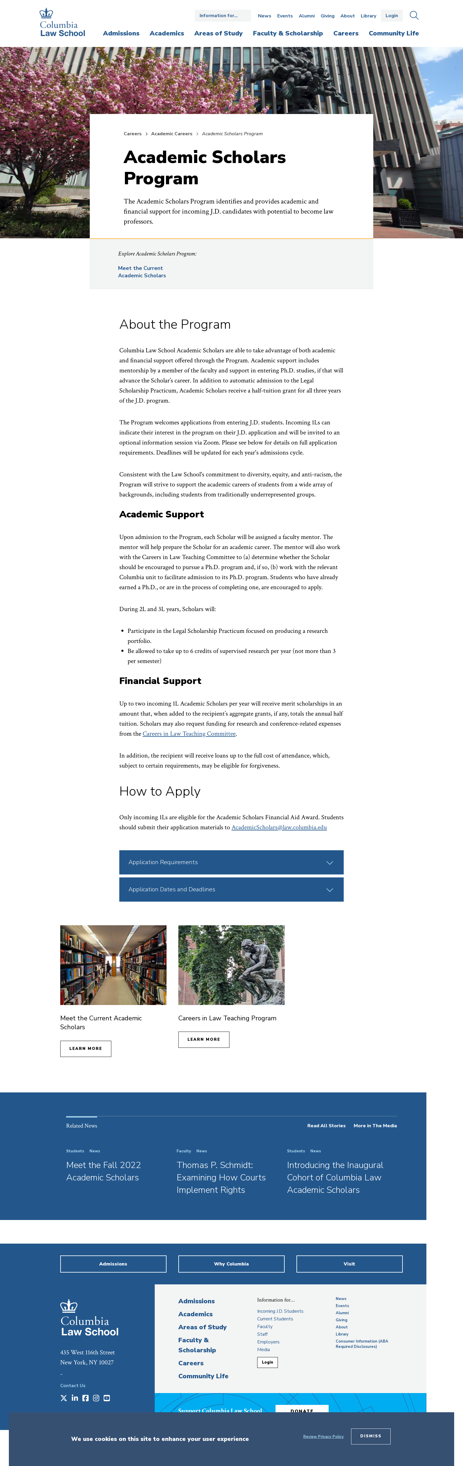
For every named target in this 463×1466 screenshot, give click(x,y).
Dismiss (371, 1436)
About (347, 16)
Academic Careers (172, 134)
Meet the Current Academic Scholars (142, 272)
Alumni (307, 16)
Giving (328, 16)
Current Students (275, 1319)
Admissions (196, 1301)
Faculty (265, 1326)
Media (263, 1349)
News (264, 16)
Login (392, 15)
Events (285, 16)
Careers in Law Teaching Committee (189, 733)
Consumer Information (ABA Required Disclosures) (362, 1344)
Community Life (203, 1376)
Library (368, 16)
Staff (262, 1334)
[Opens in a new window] (63, 1399)
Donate (302, 1411)
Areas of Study (202, 1327)
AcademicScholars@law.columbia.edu (279, 827)
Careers (133, 134)
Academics (195, 1314)
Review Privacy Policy (323, 1436)
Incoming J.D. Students (280, 1311)
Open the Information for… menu (223, 16)
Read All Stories (326, 1126)
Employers (268, 1342)
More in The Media (375, 1126)
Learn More (85, 1048)
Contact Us (73, 1385)
